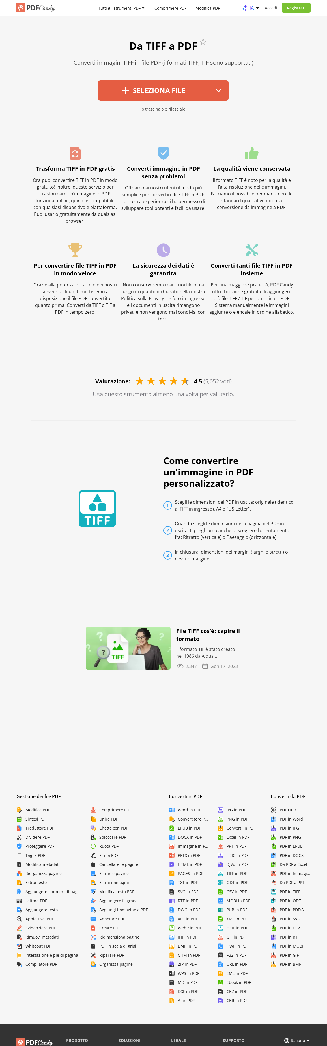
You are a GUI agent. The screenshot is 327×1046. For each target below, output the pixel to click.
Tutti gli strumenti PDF (119, 7)
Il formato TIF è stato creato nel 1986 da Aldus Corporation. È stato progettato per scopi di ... (205, 652)
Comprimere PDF (170, 7)
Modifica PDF (207, 7)
